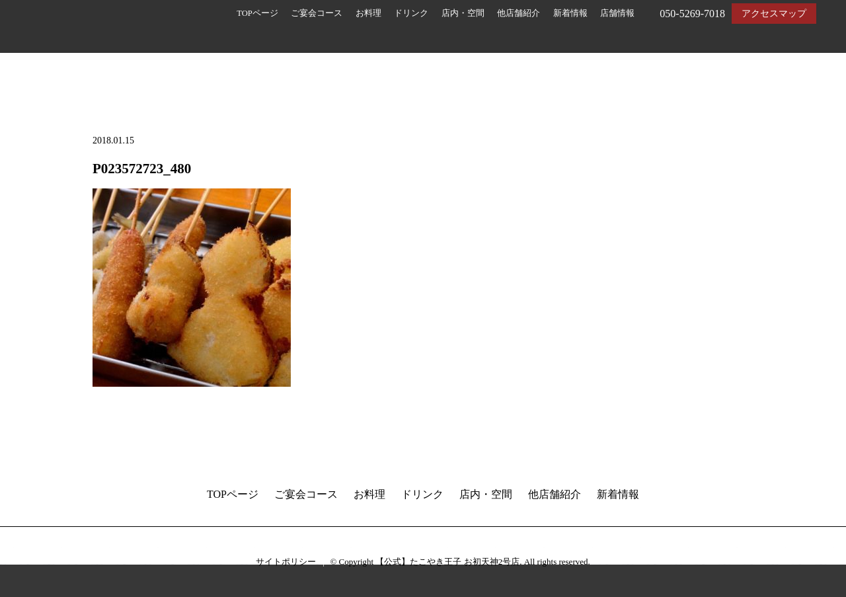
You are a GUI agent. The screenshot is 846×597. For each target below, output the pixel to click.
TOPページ (257, 13)
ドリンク (411, 13)
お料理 (368, 13)
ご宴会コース (316, 13)
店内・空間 (463, 13)
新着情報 (570, 13)
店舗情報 (617, 13)
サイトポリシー (286, 562)
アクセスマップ (774, 14)
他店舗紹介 (518, 13)
